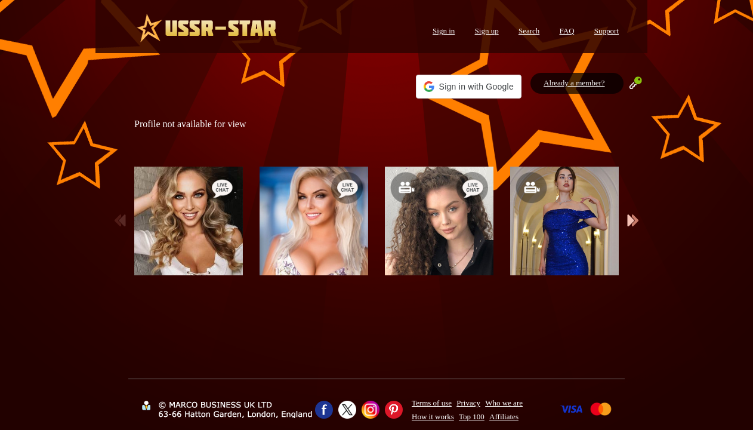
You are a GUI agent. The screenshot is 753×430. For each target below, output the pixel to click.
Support (606, 30)
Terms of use (432, 402)
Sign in (444, 30)
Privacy (468, 402)
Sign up (487, 30)
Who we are (504, 402)
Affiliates (504, 416)
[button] (468, 87)
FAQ (567, 30)
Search (529, 30)
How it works (433, 416)
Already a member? (574, 82)
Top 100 (471, 416)
